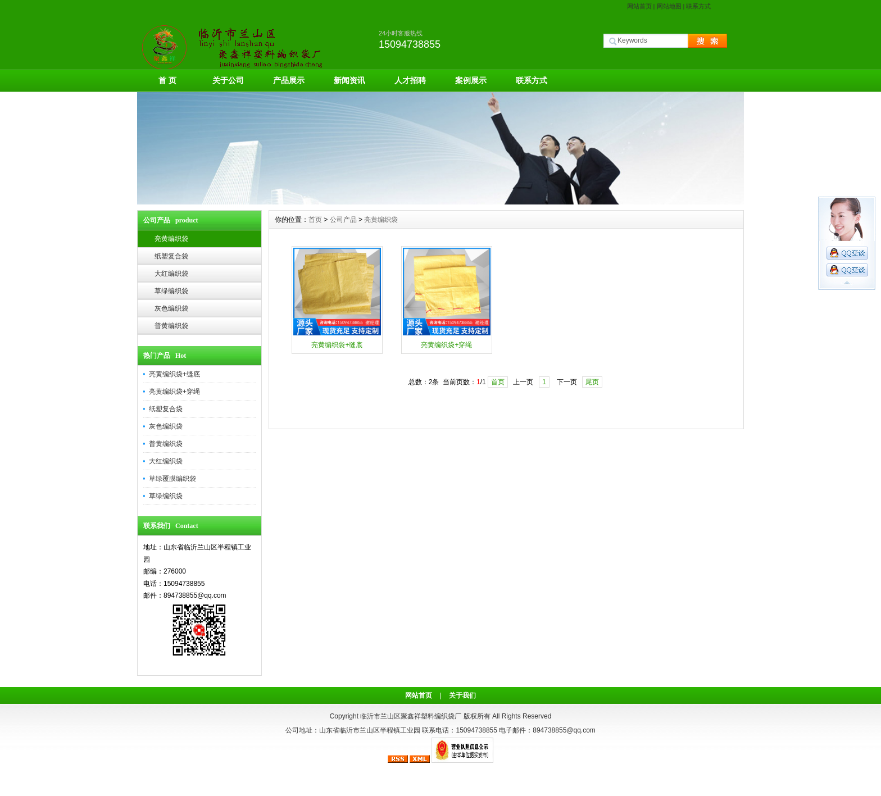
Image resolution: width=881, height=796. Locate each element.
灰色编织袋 (171, 308)
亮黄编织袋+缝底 (174, 374)
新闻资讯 (349, 80)
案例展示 (471, 80)
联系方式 (698, 6)
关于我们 (462, 695)
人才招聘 (410, 80)
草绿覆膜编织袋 (172, 479)
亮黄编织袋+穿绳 (174, 391)
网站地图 (669, 6)
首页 (315, 220)
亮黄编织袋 (171, 239)
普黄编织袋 (171, 326)
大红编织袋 (171, 274)
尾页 (592, 382)
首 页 (167, 80)
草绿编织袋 (171, 291)
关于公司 (228, 80)
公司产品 (343, 220)
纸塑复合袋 (171, 256)
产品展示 (289, 80)
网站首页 (639, 6)
